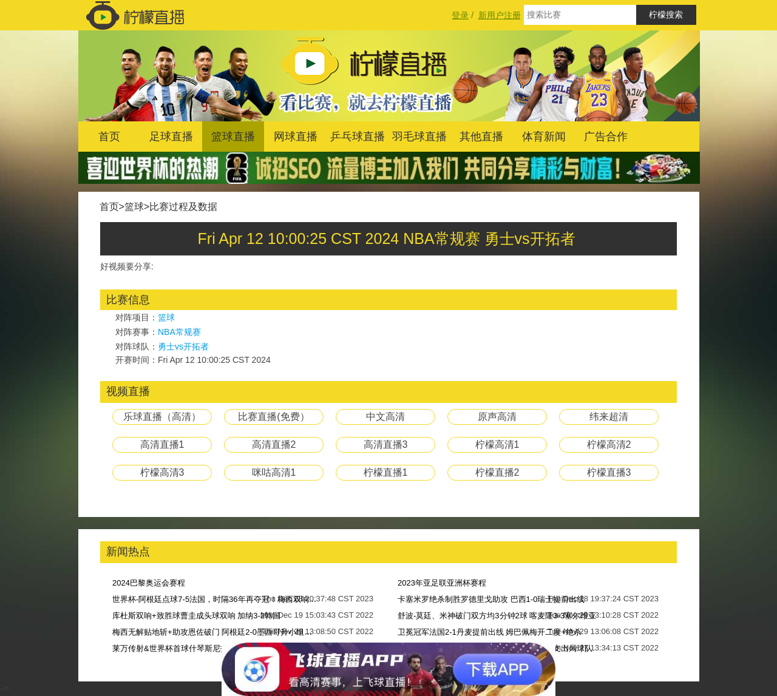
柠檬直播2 (497, 472)
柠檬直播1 (386, 472)
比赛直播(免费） (273, 416)
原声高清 (497, 416)
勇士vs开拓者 (183, 346)
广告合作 (606, 136)
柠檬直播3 (609, 472)
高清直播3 (386, 444)
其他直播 (481, 136)
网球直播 (295, 136)
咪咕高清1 (274, 472)
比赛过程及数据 (183, 206)
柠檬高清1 (497, 444)
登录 (460, 15)
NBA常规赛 (179, 332)
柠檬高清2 (609, 444)
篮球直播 (233, 136)
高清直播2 (274, 444)
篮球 (134, 206)
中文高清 (385, 416)
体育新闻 (544, 136)
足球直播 (171, 136)
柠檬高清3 (162, 472)
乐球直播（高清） (162, 416)
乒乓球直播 (357, 136)
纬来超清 (608, 416)
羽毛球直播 (419, 136)
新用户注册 (499, 15)
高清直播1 (162, 444)
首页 (109, 136)
